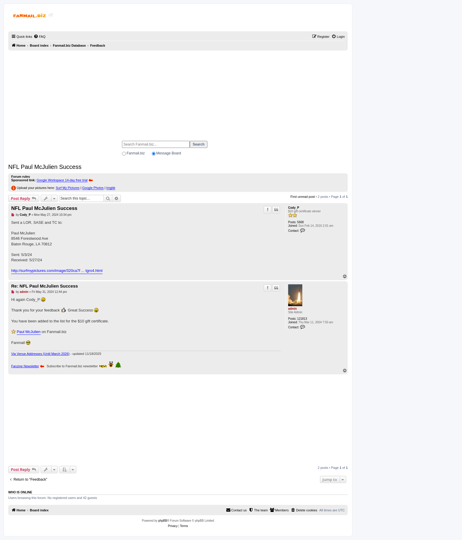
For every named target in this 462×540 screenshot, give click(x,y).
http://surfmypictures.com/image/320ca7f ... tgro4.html (57, 270)
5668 (300, 222)
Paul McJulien (29, 331)
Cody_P (293, 207)
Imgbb (111, 188)
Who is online (20, 492)
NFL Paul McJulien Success (44, 167)
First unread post (303, 196)
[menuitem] (39, 36)
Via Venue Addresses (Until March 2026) (40, 353)
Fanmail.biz (136, 153)
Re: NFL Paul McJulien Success (44, 285)
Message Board (168, 153)
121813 (302, 318)
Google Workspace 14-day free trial (62, 180)
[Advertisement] (178, 93)
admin (292, 308)
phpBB (162, 520)
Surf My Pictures (68, 188)
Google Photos (93, 188)
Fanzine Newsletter (25, 366)
